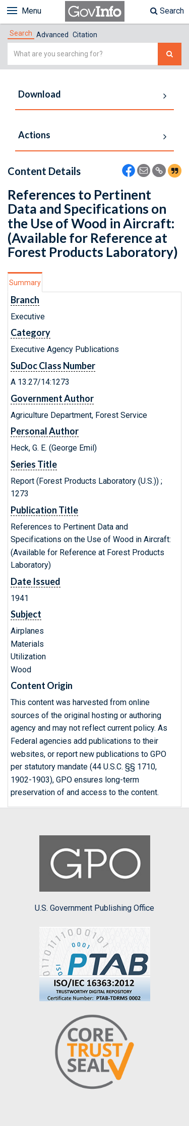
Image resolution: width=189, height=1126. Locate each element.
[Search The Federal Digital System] (169, 54)
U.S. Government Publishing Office (94, 874)
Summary (25, 283)
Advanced (52, 35)
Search (167, 11)
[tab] (21, 33)
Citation (85, 35)
